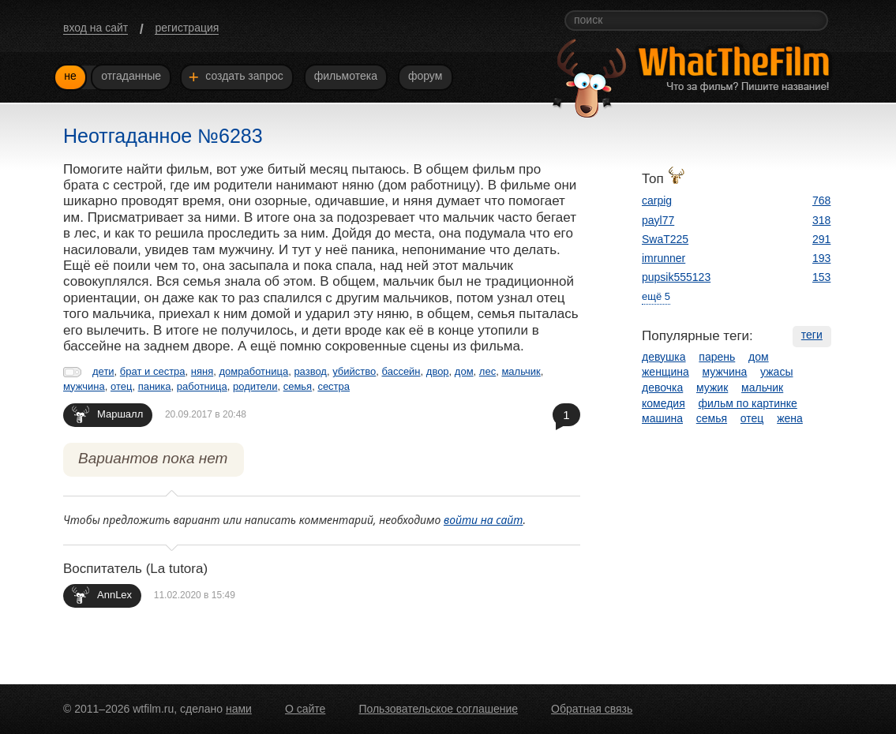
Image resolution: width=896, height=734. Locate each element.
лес (487, 371)
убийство (354, 371)
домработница (253, 371)
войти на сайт (483, 519)
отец (121, 386)
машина (662, 418)
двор (437, 371)
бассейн (401, 371)
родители (255, 386)
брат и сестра (153, 371)
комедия (663, 403)
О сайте (305, 708)
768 (821, 200)
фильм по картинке (748, 403)
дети (103, 371)
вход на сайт (95, 27)
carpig (657, 200)
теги (812, 334)
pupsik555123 (676, 277)
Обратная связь (591, 708)
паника (154, 386)
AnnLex (102, 595)
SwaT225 (665, 239)
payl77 (658, 220)
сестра (333, 386)
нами (239, 708)
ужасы (776, 371)
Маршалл (107, 414)
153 (821, 277)
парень (717, 356)
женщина (665, 371)
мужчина (84, 386)
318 (821, 220)
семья (297, 386)
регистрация (187, 27)
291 (821, 239)
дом (464, 371)
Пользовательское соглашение (438, 708)
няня (202, 371)
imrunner (663, 258)
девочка (662, 387)
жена (790, 418)
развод (310, 371)
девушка (664, 356)
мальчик (520, 371)
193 (821, 258)
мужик (712, 387)
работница (202, 386)
